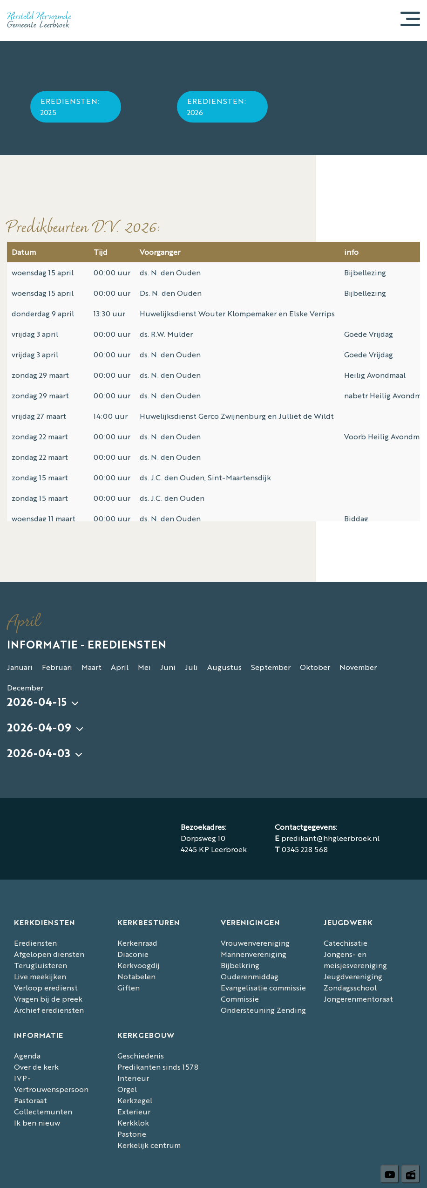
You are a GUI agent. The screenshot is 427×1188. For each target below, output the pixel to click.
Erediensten (35, 943)
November (358, 667)
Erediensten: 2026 (216, 106)
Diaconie (133, 954)
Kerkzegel (134, 1100)
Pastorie (131, 1134)
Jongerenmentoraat (358, 999)
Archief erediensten (49, 1010)
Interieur (133, 1078)
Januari (20, 667)
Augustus (224, 667)
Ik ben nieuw (37, 1122)
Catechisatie (345, 943)
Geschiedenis (140, 1055)
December (25, 687)
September (271, 667)
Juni (168, 667)
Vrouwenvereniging (255, 943)
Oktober (315, 667)
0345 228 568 (305, 849)
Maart (91, 667)
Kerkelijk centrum (149, 1145)
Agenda (27, 1055)
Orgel (127, 1089)
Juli (191, 667)
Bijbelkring (240, 965)
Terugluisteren (40, 965)
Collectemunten (43, 1111)
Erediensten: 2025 (70, 106)
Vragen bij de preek (48, 999)
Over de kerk (36, 1067)
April (120, 667)
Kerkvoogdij (138, 965)
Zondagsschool (350, 987)
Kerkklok (133, 1122)
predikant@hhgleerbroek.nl (330, 838)
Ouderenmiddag (249, 976)
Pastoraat (30, 1100)
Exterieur (133, 1111)
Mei (144, 667)
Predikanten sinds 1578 (157, 1067)
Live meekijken (40, 976)
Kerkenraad (137, 943)
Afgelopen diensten (49, 954)
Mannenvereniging (253, 954)
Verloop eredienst (46, 987)
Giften (128, 987)
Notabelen (136, 976)
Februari (57, 667)
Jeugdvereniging (353, 976)
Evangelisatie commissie (263, 987)
